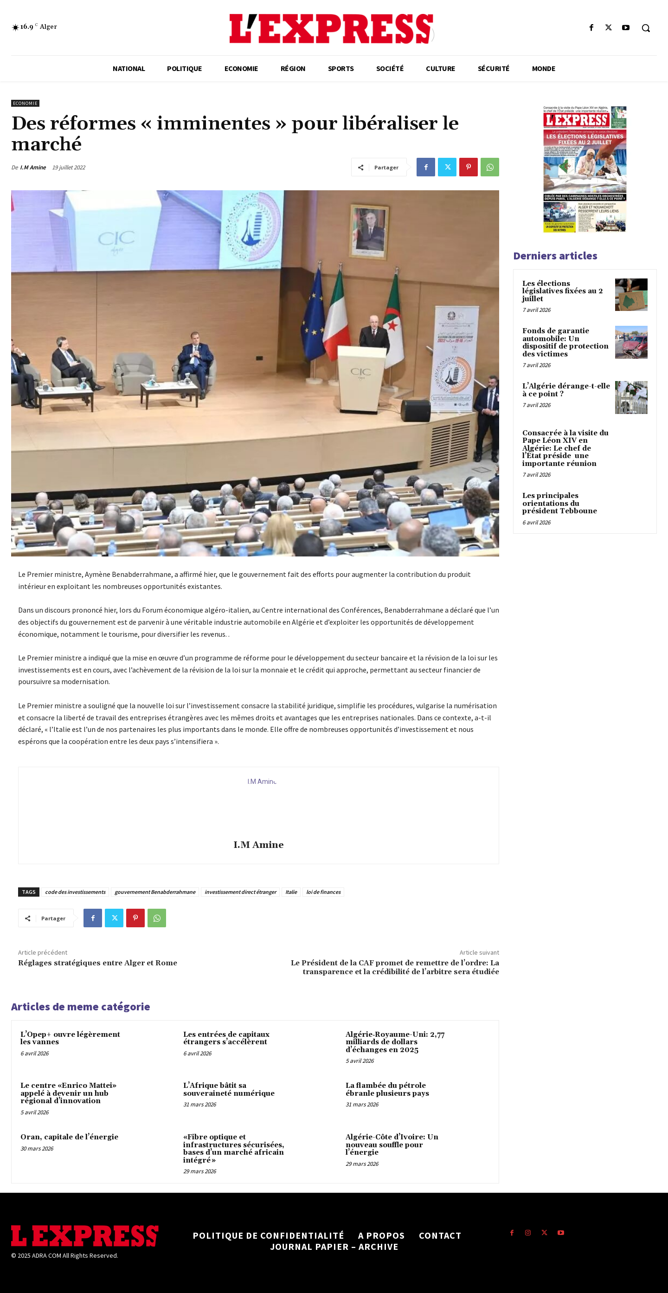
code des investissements (75, 891)
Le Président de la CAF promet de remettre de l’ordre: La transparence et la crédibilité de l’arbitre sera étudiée (395, 967)
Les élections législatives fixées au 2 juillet (562, 291)
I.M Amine (33, 167)
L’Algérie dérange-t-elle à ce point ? (566, 390)
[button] (646, 28)
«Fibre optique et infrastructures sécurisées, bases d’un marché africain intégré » (233, 1149)
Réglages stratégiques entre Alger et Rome (97, 963)
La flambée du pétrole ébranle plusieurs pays (387, 1089)
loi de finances (323, 891)
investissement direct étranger (240, 891)
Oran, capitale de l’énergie (69, 1137)
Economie (25, 103)
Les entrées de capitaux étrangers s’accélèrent (226, 1038)
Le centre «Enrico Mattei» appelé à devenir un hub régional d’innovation (68, 1093)
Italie (291, 891)
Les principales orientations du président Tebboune (559, 503)
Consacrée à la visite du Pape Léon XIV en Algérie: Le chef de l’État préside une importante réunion (565, 448)
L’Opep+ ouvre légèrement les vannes (70, 1038)
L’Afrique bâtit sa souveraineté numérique (229, 1089)
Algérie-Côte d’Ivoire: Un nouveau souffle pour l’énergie (392, 1145)
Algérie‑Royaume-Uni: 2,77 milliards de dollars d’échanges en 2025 (395, 1042)
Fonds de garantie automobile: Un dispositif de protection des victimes (565, 343)
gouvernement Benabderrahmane (155, 891)
